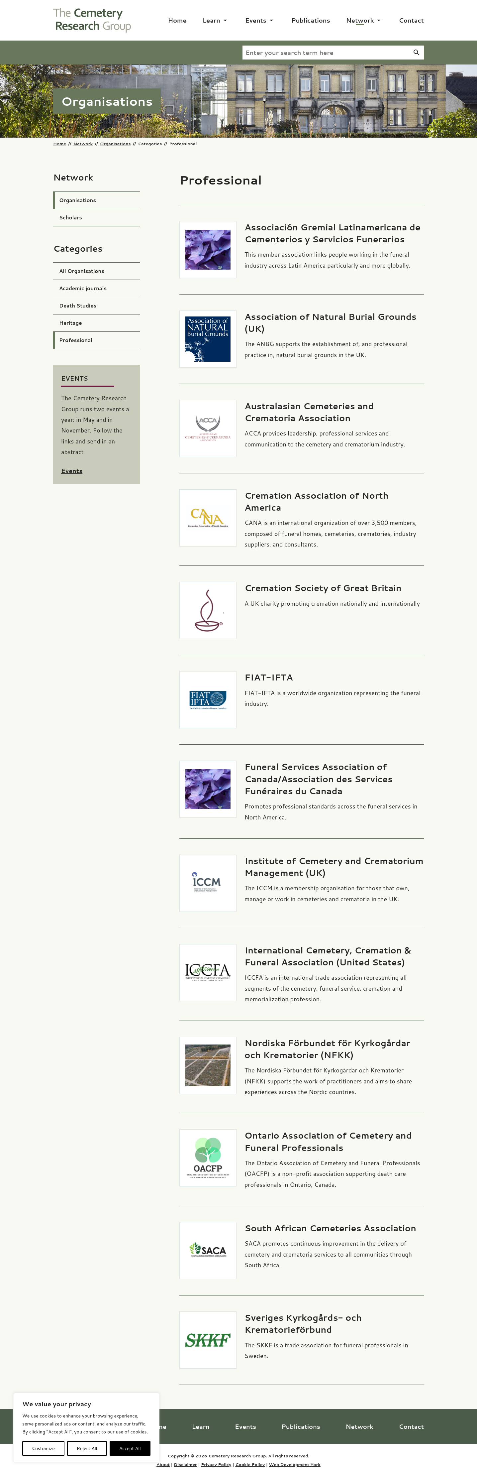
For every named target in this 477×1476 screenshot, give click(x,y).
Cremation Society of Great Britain (323, 588)
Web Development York (294, 1464)
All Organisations (81, 271)
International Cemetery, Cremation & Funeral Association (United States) (327, 956)
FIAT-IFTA (268, 677)
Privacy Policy (216, 1464)
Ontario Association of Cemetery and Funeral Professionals (328, 1141)
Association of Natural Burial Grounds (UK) (330, 322)
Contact (411, 20)
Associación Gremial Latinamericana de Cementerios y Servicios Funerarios (332, 233)
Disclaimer (185, 1464)
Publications (310, 20)
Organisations (115, 144)
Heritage (70, 322)
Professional (75, 340)
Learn (211, 20)
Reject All (87, 1448)
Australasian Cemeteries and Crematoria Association (309, 412)
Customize (43, 1448)
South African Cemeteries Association (330, 1228)
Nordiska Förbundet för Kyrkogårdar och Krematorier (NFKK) (327, 1049)
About (163, 1464)
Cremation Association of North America (316, 501)
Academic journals (83, 288)
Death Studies (77, 305)
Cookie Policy (250, 1464)
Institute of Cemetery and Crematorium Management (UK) (334, 867)
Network (360, 20)
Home (177, 20)
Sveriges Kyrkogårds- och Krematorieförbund (303, 1323)
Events (255, 20)
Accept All (130, 1448)
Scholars (70, 217)
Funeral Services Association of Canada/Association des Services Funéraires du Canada (318, 779)
